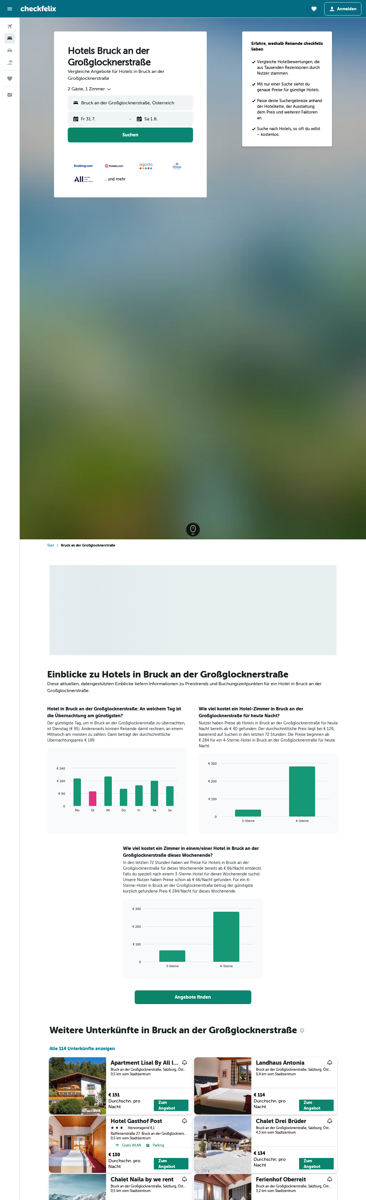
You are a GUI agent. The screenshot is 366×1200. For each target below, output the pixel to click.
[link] (193, 997)
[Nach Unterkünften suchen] (9, 38)
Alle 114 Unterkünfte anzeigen (82, 1048)
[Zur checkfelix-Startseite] (38, 8)
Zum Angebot (166, 1105)
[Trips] (9, 78)
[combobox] (90, 89)
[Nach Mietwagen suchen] (9, 50)
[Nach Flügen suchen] (9, 26)
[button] (9, 9)
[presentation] (302, 1030)
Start (50, 545)
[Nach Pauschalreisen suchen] (9, 62)
